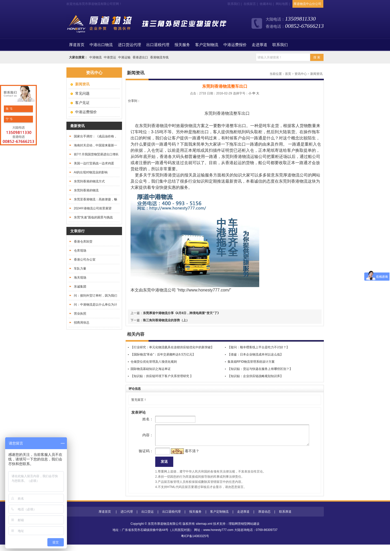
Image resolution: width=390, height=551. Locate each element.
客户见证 (82, 103)
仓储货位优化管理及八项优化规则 (154, 361)
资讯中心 (300, 74)
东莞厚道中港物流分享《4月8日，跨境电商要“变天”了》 (181, 313)
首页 (76, 45)
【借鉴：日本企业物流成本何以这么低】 (255, 354)
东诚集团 (80, 286)
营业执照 (80, 313)
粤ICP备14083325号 (195, 542)
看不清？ (183, 456)
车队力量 (80, 268)
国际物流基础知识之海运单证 (151, 369)
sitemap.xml (204, 530)
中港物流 (95, 57)
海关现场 (80, 277)
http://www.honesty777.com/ (204, 290)
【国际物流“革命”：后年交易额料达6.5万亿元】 (163, 354)
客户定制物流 (206, 45)
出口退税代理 (157, 45)
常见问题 (82, 93)
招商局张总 (81, 322)
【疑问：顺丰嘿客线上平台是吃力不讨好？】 (258, 347)
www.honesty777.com (218, 536)
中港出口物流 (101, 45)
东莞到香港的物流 (86, 190)
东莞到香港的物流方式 (89, 181)
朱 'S (8, 109)
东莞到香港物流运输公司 (244, 156)
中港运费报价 (235, 45)
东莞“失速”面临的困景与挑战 (93, 217)
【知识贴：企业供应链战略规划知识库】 (255, 376)
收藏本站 (266, 4)
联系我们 (234, 4)
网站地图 (282, 4)
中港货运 (110, 57)
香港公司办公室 (85, 259)
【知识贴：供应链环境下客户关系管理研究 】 (162, 376)
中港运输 (124, 57)
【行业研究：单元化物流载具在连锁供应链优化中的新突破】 (172, 347)
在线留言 (250, 4)
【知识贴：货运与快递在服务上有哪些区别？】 (260, 369)
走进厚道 (259, 45)
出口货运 (147, 518)
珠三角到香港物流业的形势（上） (166, 320)
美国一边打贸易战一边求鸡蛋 (94, 163)
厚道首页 (105, 518)
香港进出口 (140, 57)
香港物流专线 (159, 57)
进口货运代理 (129, 45)
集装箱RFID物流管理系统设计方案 (251, 361)
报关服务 (182, 45)
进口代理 (126, 518)
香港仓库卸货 (83, 241)
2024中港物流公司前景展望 (93, 208)
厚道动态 (264, 518)
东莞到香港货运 (165, 175)
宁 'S (8, 119)
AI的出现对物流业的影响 (91, 172)
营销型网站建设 (248, 530)
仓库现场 (80, 250)
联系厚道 (285, 518)
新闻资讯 (316, 74)
